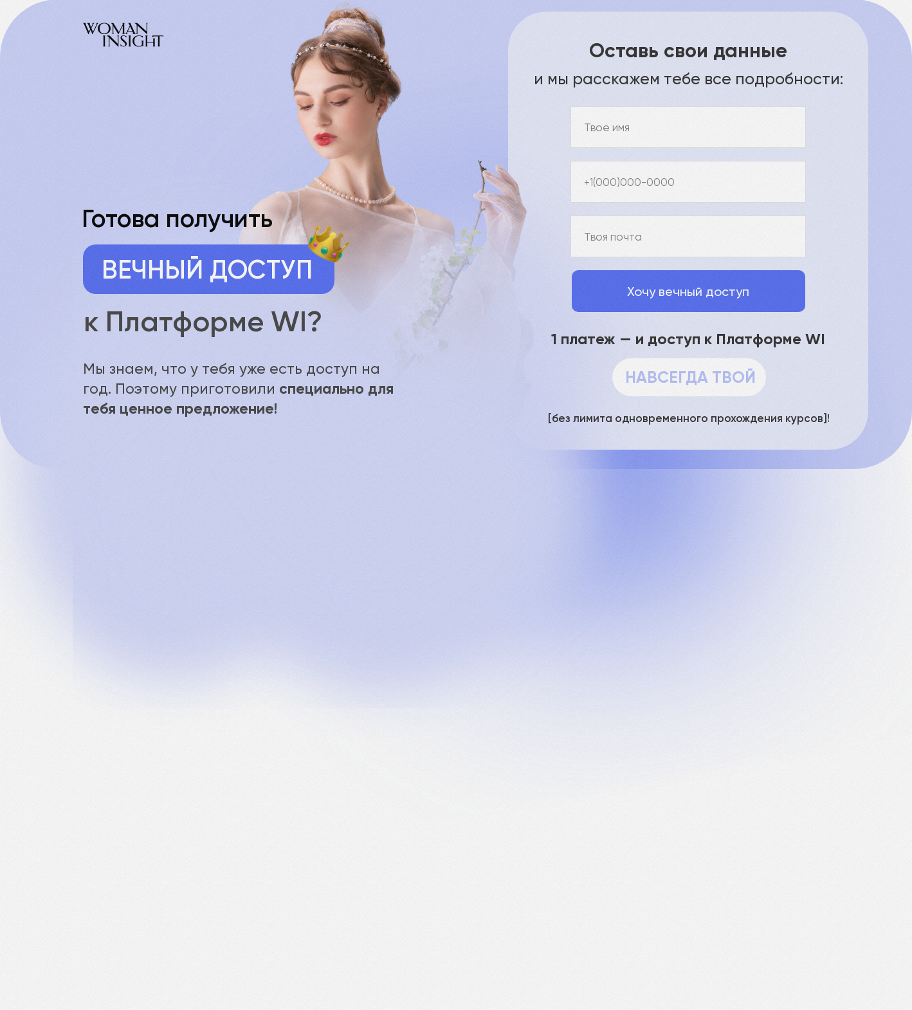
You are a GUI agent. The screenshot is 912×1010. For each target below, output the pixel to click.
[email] (688, 236)
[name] (688, 127)
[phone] (688, 182)
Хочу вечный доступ (688, 291)
